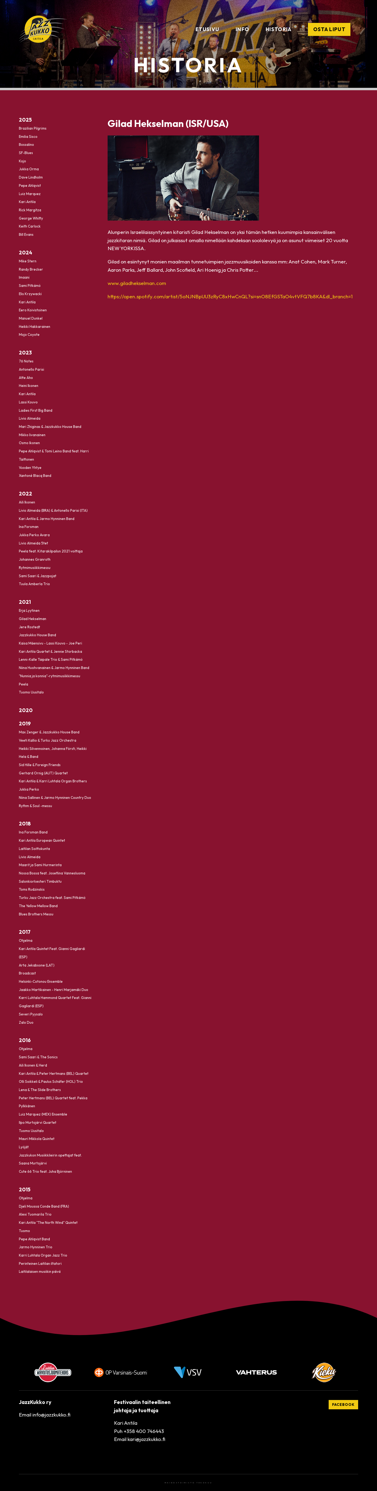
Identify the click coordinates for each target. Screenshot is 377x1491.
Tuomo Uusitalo (31, 692)
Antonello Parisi (31, 369)
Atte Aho (26, 377)
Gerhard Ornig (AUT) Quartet (43, 773)
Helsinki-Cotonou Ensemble (41, 981)
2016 (25, 1040)
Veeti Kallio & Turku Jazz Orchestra (47, 740)
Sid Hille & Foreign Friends (40, 765)
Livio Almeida (29, 418)
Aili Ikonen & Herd (33, 1065)
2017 (25, 932)
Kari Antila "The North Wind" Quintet (48, 1222)
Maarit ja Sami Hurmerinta (40, 865)
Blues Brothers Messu (36, 914)
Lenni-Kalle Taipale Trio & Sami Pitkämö (51, 660)
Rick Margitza (30, 210)
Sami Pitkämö (30, 286)
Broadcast (27, 973)
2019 (25, 723)
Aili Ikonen (27, 502)
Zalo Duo (26, 1022)
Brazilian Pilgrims (32, 128)
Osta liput (329, 29)
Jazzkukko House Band (37, 635)
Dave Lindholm (31, 177)
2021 (25, 602)
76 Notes (26, 361)
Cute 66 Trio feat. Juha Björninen (45, 1172)
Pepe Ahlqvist (30, 185)
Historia (279, 29)
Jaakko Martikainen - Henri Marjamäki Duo (53, 990)
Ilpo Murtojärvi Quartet (37, 1122)
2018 (25, 823)
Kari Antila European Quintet (42, 840)
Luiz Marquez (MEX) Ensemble (43, 1114)
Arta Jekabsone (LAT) (36, 965)
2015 (25, 1189)
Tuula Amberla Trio (34, 584)
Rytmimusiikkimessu (34, 567)
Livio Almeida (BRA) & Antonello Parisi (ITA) (53, 510)
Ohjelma (25, 941)
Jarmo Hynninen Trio (35, 1247)
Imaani (24, 277)
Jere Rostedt (29, 627)
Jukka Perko (29, 789)
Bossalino (26, 145)
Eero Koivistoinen (33, 310)
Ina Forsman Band (33, 832)
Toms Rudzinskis (32, 889)
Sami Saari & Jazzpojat (37, 576)
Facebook (343, 1404)
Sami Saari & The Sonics (38, 1057)
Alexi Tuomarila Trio (35, 1214)
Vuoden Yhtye (30, 467)
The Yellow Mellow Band (38, 906)
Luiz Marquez (30, 194)
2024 (25, 252)
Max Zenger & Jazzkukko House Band (49, 732)
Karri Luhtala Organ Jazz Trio (43, 1255)
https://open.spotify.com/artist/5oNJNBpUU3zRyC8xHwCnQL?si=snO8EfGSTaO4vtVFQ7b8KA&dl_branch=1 (230, 296)
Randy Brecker (31, 269)
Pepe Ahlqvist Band (34, 1239)
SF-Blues (26, 153)
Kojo (22, 161)
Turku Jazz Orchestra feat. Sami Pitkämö (52, 897)
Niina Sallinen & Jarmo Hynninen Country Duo (55, 797)
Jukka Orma (29, 169)
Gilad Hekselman (32, 619)
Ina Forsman (29, 527)
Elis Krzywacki (30, 294)
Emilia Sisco (28, 136)
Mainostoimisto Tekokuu (188, 1483)
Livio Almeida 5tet (33, 543)
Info (242, 29)
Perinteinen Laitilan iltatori (40, 1263)
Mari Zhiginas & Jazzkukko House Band (50, 426)
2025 (25, 120)
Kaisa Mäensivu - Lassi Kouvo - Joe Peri (50, 643)
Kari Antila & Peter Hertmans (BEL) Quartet (53, 1073)
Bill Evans (26, 235)
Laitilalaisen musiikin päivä (40, 1272)
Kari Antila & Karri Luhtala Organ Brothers (53, 781)
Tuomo (24, 1231)
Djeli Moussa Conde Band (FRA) (44, 1206)
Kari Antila (27, 202)
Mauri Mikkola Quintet (36, 1139)
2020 (26, 710)
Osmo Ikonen (29, 443)
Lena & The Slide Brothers (40, 1090)
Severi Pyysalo (31, 1014)
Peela (23, 684)
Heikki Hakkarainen (34, 326)
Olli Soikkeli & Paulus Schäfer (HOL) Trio (51, 1082)
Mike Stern (27, 261)
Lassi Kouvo (28, 402)
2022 (25, 493)
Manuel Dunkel (31, 318)
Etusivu (207, 29)
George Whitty (31, 218)
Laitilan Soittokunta (34, 848)
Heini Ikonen (28, 386)
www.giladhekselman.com (137, 283)
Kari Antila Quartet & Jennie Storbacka (50, 651)
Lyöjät (24, 1147)
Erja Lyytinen (29, 611)
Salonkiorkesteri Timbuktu (40, 881)
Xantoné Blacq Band (35, 476)
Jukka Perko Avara (34, 535)
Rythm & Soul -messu (35, 806)
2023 (25, 352)
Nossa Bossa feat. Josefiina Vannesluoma (52, 873)
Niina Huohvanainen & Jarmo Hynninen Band (54, 668)
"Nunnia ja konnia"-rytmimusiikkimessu (49, 676)
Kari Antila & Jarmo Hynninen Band (46, 519)
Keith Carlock (30, 226)
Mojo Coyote (29, 335)
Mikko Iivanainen (32, 435)
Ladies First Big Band (35, 410)
